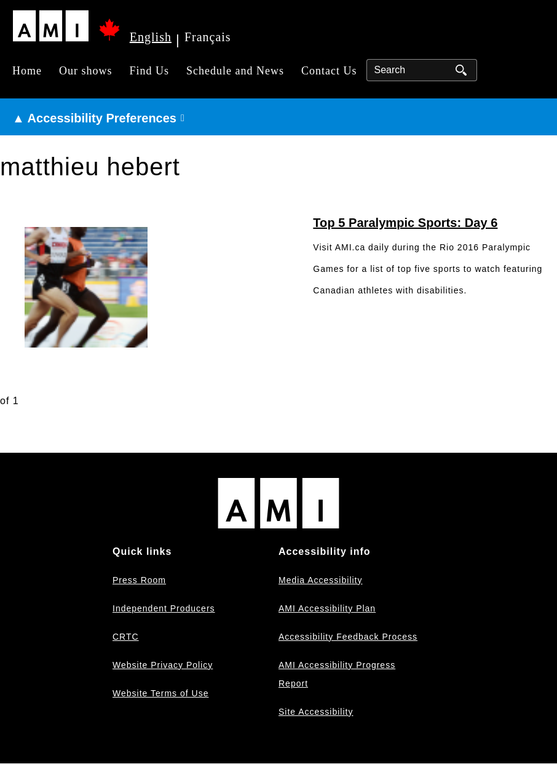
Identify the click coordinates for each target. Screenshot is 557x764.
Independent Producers (164, 608)
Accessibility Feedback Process (347, 637)
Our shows (86, 71)
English (151, 37)
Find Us (150, 71)
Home (27, 71)
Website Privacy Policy (163, 665)
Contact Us (329, 71)
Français (207, 37)
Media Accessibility (320, 580)
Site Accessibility (315, 712)
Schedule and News (235, 71)
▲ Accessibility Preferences (94, 118)
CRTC (126, 637)
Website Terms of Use (160, 693)
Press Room (139, 580)
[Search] (421, 70)
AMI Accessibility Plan (327, 608)
